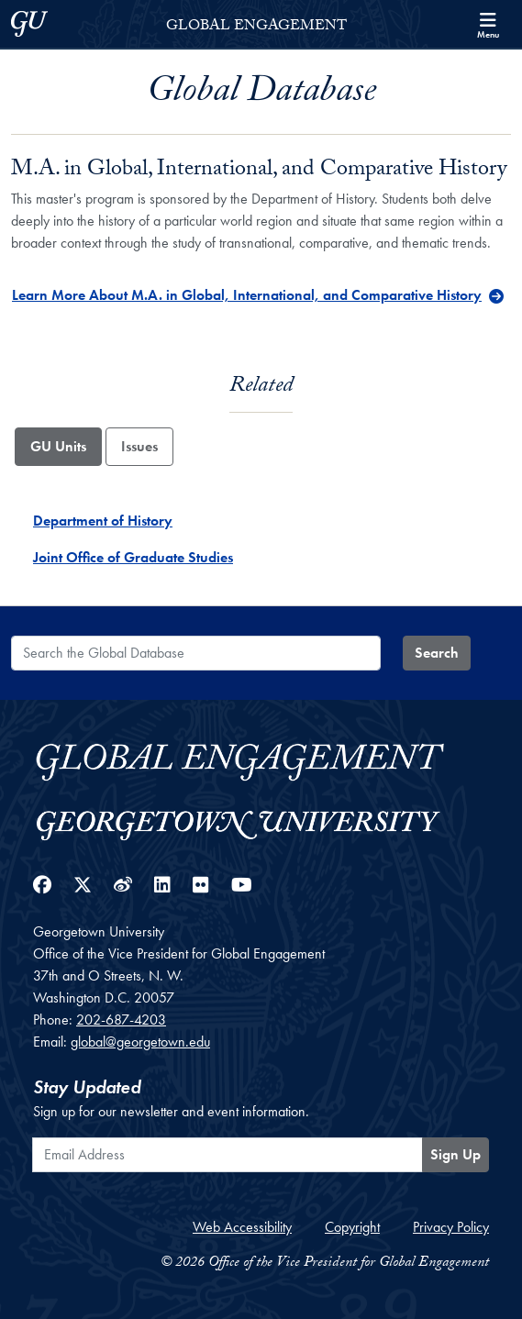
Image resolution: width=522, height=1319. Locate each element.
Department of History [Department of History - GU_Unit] (102, 520)
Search (437, 652)
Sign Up (455, 1154)
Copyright (352, 1226)
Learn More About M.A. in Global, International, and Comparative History (247, 295)
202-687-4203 (121, 1019)
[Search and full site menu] (488, 23)
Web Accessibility (242, 1226)
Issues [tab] (139, 446)
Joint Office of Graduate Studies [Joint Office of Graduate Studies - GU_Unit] (133, 557)
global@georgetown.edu (140, 1041)
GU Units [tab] (58, 446)
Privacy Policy (451, 1226)
